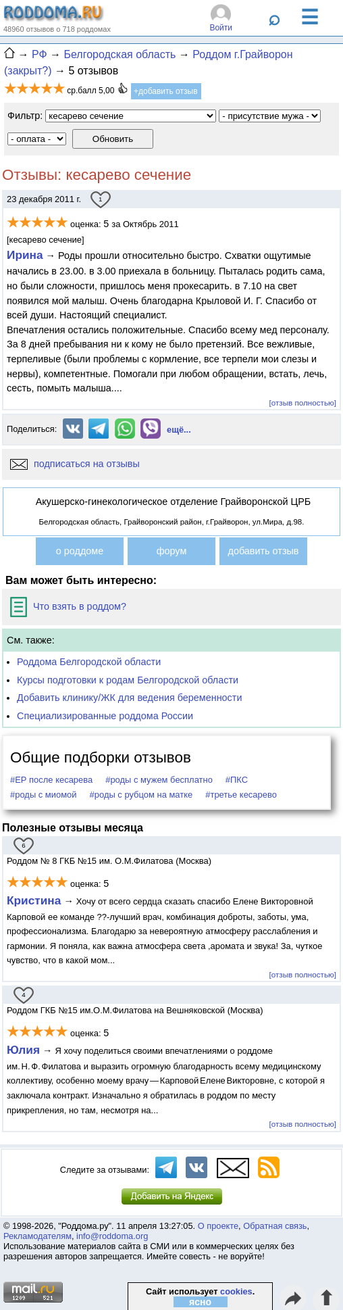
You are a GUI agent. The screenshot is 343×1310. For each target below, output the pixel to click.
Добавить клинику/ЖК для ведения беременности (129, 697)
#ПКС (237, 780)
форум (172, 550)
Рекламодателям (37, 1236)
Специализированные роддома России (105, 715)
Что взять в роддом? (68, 606)
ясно (200, 1301)
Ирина (25, 255)
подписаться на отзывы (75, 463)
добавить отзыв (263, 550)
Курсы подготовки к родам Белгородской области (127, 680)
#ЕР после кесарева (51, 780)
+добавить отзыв (166, 91)
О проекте (218, 1226)
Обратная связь (275, 1226)
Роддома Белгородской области (89, 661)
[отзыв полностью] (302, 402)
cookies (236, 1291)
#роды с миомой (43, 795)
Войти (220, 27)
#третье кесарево (241, 795)
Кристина (34, 900)
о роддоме (79, 550)
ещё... (179, 429)
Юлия (23, 1050)
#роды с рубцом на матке (141, 795)
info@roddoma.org (112, 1236)
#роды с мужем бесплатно (159, 780)
